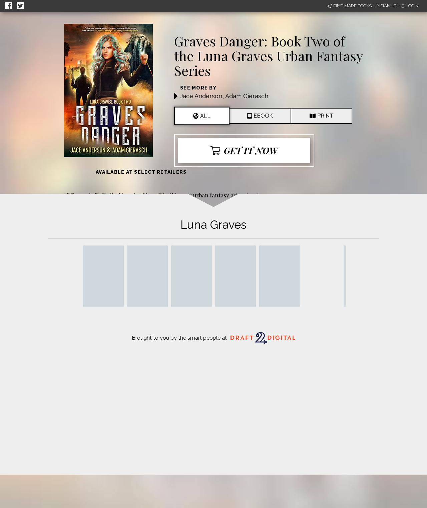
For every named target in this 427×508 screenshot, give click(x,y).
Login (409, 5)
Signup (385, 5)
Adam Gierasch (246, 96)
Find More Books (349, 5)
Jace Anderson (201, 96)
